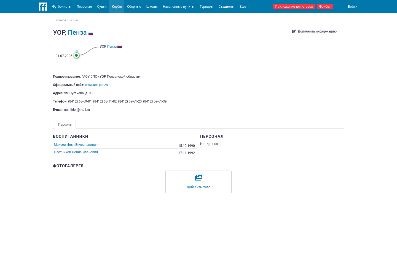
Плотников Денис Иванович (76, 152)
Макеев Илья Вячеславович (76, 145)
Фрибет (325, 7)
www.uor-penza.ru (98, 85)
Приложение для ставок (294, 7)
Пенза (77, 32)
